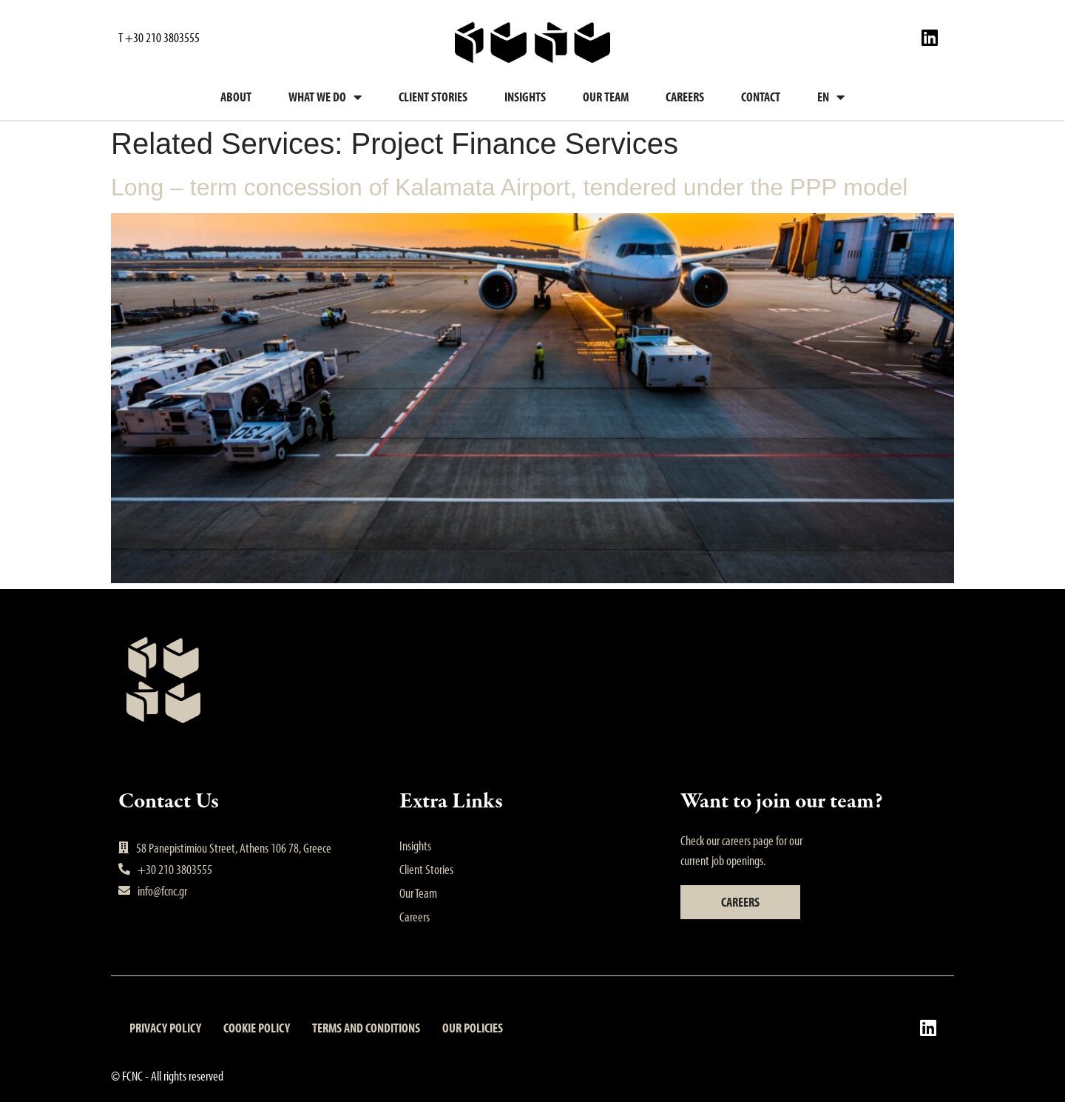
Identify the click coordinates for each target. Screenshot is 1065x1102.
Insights (525, 96)
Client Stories (433, 96)
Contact (760, 96)
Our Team (606, 96)
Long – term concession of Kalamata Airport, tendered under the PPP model (509, 187)
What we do (325, 97)
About (235, 96)
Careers (685, 96)
